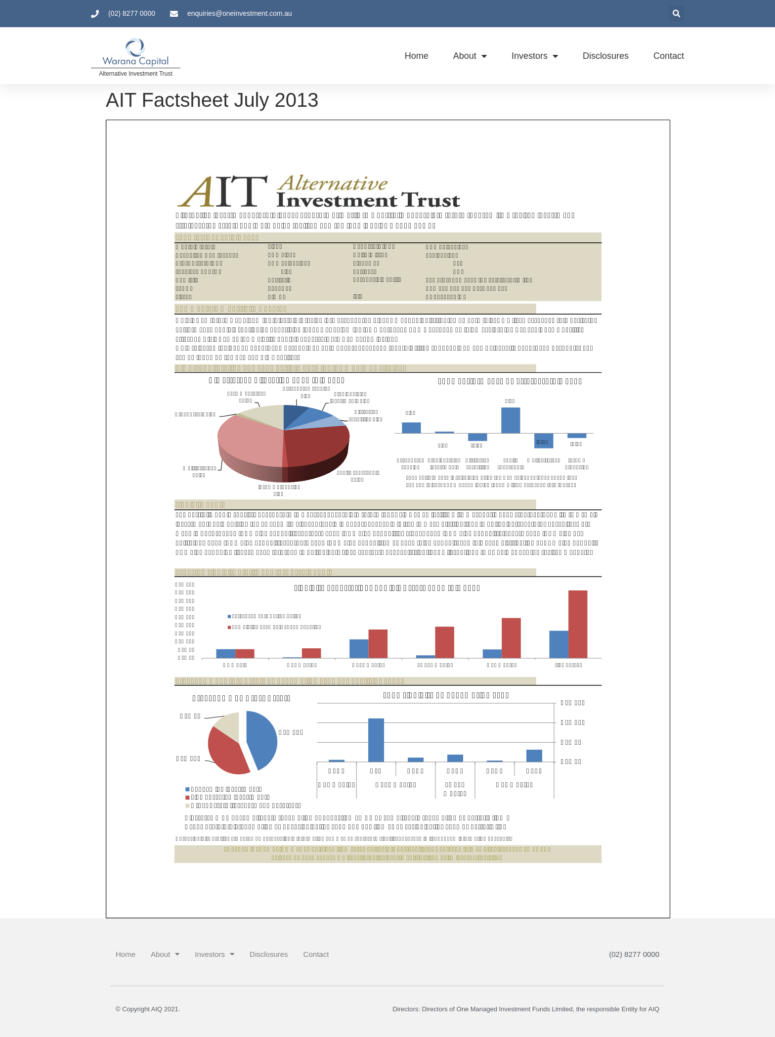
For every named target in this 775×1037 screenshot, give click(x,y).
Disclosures (606, 56)
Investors (535, 55)
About (470, 55)
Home (417, 56)
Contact (668, 56)
